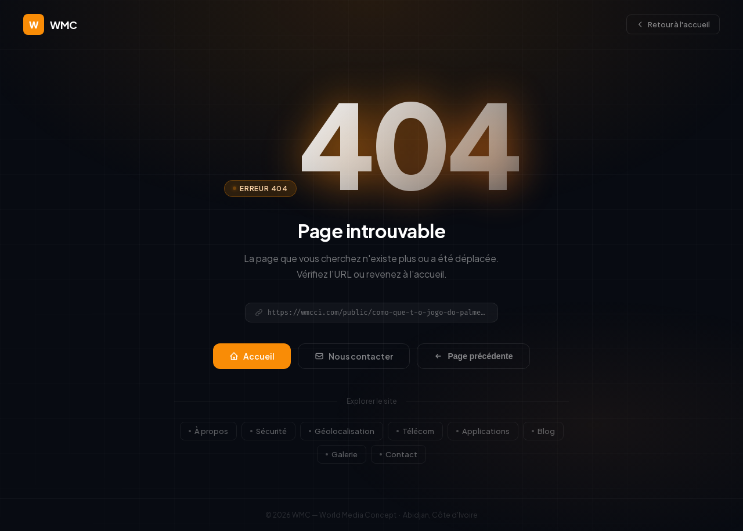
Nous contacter (354, 356)
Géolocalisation (341, 431)
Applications (483, 431)
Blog (543, 431)
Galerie (342, 454)
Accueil (252, 356)
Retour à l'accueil (673, 24)
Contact (398, 454)
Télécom (415, 431)
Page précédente (473, 356)
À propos (208, 431)
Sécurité (268, 431)
